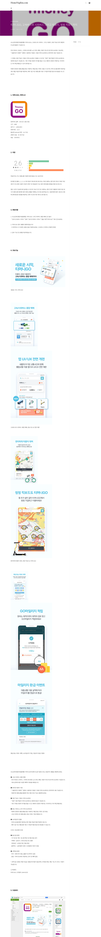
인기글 (79, 42)
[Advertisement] (38, 249)
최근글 (74, 42)
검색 (86, 3)
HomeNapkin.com (19, 3)
